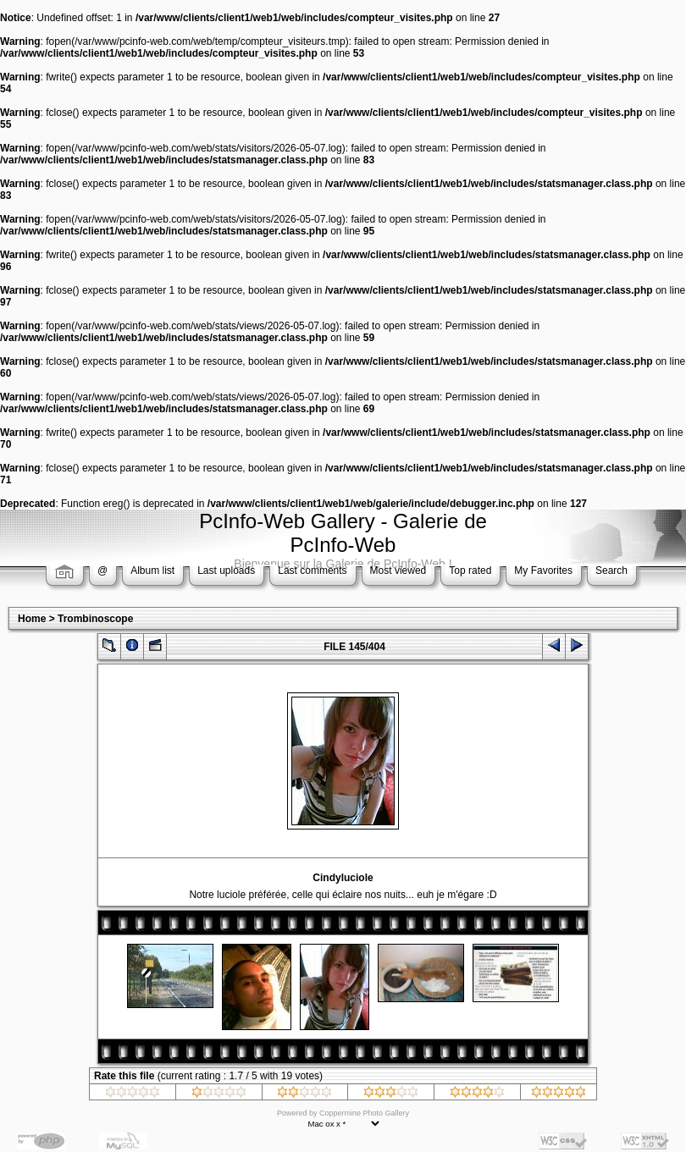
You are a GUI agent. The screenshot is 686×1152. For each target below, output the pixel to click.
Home (32, 619)
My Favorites (543, 570)
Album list (152, 570)
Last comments (312, 570)
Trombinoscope (95, 619)
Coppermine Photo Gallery (364, 1113)
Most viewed (398, 570)
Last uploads (226, 570)
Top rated (470, 570)
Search (611, 570)
